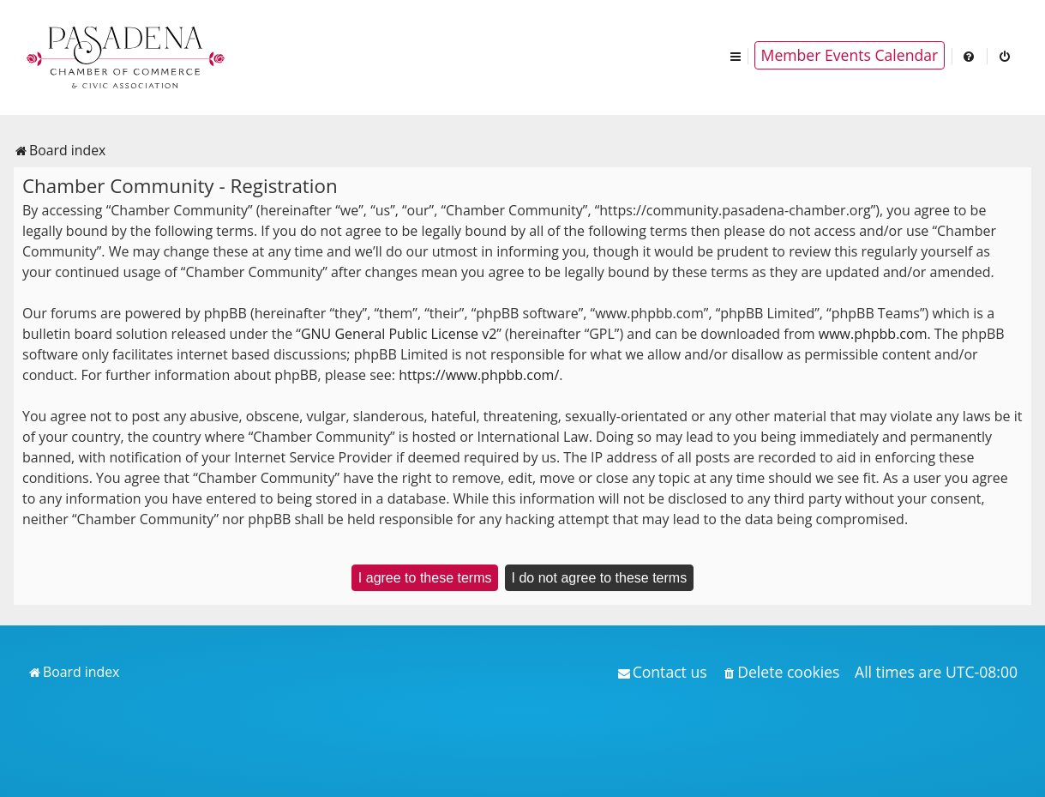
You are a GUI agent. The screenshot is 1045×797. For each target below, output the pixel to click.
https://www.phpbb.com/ (479, 374)
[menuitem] (969, 55)
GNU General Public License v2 (398, 333)
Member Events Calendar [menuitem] (850, 55)
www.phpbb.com (873, 333)
